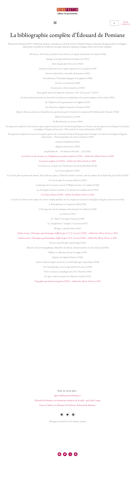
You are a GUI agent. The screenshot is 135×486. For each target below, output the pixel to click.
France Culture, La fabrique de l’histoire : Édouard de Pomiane (67, 405)
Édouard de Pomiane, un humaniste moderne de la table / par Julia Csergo (67, 400)
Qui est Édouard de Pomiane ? (67, 395)
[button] (55, 22)
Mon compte (125, 23)
